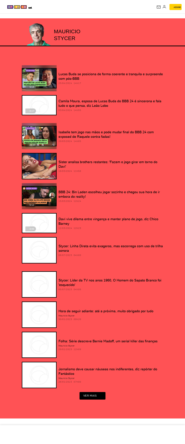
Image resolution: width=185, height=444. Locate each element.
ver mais (92, 397)
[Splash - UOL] (17, 7)
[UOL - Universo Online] (30, 8)
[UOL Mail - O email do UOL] (158, 7)
